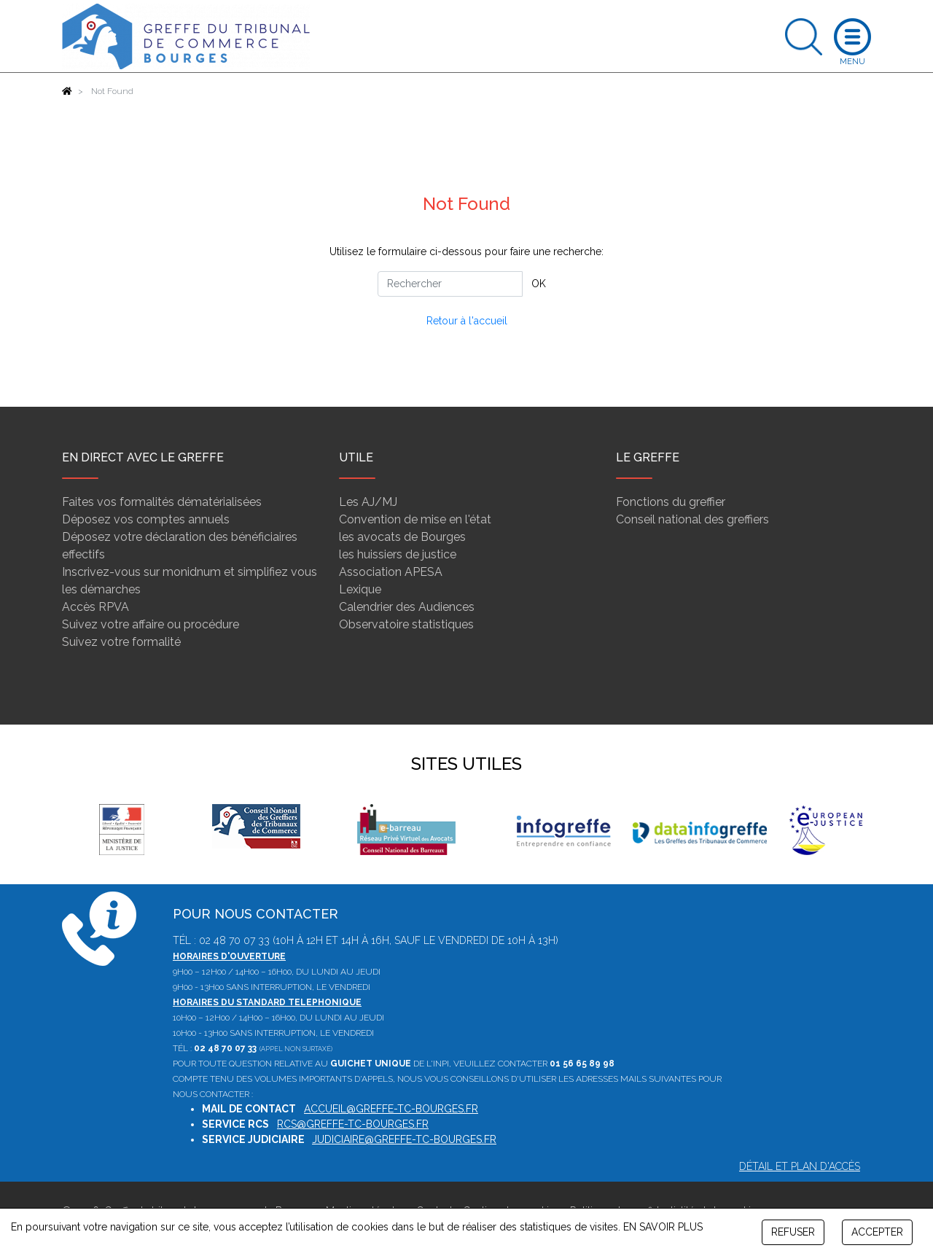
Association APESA (390, 572)
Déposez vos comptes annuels (146, 519)
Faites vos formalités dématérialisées (162, 502)
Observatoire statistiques (406, 624)
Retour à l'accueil (466, 321)
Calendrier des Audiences (407, 607)
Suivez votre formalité (121, 642)
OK (538, 283)
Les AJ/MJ (368, 502)
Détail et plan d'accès (799, 1166)
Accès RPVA (95, 607)
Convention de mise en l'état (415, 519)
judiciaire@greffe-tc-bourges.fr (404, 1139)
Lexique (360, 589)
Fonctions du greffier (670, 502)
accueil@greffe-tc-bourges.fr (391, 1109)
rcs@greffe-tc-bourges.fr (353, 1124)
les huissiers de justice (397, 554)
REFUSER (793, 1232)
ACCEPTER (877, 1232)
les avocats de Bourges (402, 537)
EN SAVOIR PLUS (663, 1227)
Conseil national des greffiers (692, 519)
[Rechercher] (450, 284)
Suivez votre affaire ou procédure (150, 624)
